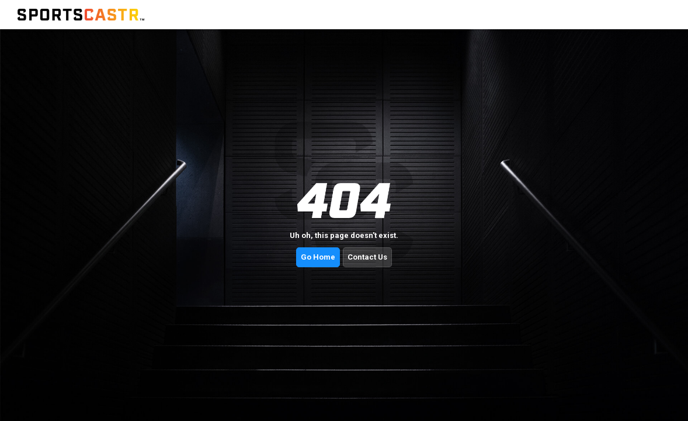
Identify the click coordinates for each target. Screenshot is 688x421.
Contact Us (367, 257)
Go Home (318, 257)
